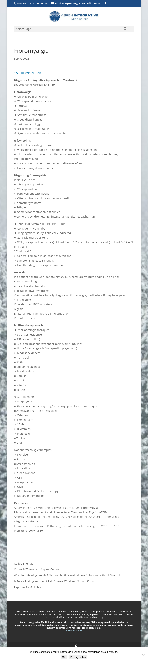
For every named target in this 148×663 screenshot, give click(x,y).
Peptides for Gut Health (29, 587)
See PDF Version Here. (28, 73)
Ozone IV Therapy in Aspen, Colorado (38, 569)
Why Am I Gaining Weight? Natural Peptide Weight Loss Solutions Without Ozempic (67, 575)
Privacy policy (78, 657)
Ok (63, 657)
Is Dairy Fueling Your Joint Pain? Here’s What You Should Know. (54, 581)
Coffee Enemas (23, 563)
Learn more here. (74, 630)
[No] (143, 655)
